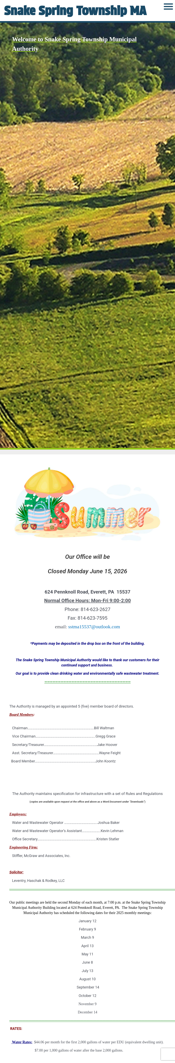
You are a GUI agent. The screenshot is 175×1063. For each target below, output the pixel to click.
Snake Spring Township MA (75, 10)
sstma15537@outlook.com (94, 626)
